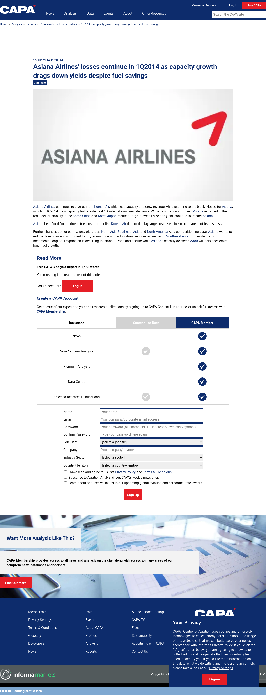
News (50, 13)
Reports (31, 24)
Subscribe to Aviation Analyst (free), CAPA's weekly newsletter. (111, 477)
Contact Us (140, 651)
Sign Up (133, 495)
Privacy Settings (221, 668)
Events (108, 13)
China (86, 215)
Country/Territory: (76, 465)
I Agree (214, 679)
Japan (112, 215)
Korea (77, 215)
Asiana (227, 206)
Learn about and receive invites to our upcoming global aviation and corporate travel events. (133, 482)
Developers (36, 643)
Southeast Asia (128, 231)
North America (157, 231)
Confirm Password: (77, 434)
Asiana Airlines (44, 206)
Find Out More (15, 583)
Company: (70, 449)
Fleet (135, 627)
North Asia (109, 231)
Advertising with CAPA (148, 643)
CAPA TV (138, 619)
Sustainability (142, 635)
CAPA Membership (51, 311)
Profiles (91, 635)
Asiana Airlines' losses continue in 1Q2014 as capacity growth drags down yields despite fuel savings (100, 24)
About (127, 13)
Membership (37, 611)
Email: (68, 419)
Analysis (70, 13)
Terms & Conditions (157, 472)
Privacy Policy (125, 472)
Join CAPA (254, 5)
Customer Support (204, 5)
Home (3, 24)
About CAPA (94, 627)
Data (90, 13)
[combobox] (239, 14)
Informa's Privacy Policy (215, 645)
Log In (233, 5)
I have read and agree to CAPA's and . (118, 472)
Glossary (34, 635)
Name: (68, 412)
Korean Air (101, 206)
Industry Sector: (74, 457)
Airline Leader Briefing (148, 611)
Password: (71, 426)
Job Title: (70, 442)
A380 (194, 240)
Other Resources (154, 13)
